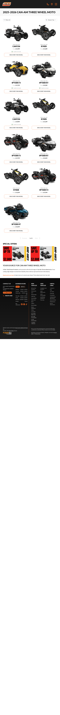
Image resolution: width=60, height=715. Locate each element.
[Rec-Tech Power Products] (6, 4)
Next (38, 238)
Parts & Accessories (52, 304)
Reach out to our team (8, 275)
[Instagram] (24, 304)
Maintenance (52, 301)
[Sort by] (51, 19)
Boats (32, 301)
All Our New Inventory (33, 289)
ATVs (32, 292)
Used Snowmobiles (43, 294)
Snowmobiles (34, 298)
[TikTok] (26, 304)
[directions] (51, 4)
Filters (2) (7, 20)
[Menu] (56, 4)
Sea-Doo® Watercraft (33, 314)
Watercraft (33, 300)
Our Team (52, 291)
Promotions (52, 295)
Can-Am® (33, 311)
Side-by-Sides (34, 294)
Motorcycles (33, 291)
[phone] (47, 4)
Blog (51, 289)
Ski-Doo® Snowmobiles (34, 317)
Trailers (32, 303)
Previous (23, 238)
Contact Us (52, 288)
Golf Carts (33, 296)
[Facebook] (22, 304)
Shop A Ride (11, 330)
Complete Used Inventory (43, 289)
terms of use (37, 333)
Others (32, 310)
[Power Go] (16, 333)
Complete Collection (33, 323)
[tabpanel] (21, 295)
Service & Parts (53, 300)
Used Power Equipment (42, 297)
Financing (42, 300)
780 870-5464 (7, 295)
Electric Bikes (34, 305)
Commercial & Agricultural (53, 297)
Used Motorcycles (42, 292)
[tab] (18, 287)
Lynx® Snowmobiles (34, 320)
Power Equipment (33, 308)
